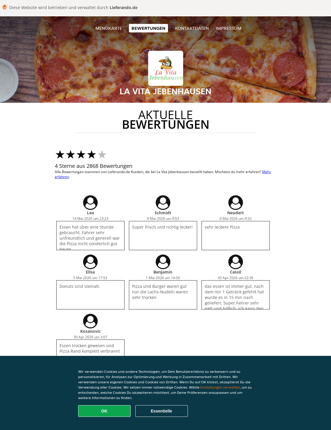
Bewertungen (148, 28)
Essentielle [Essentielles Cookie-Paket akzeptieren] (161, 411)
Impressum (228, 28)
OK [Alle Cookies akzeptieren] (104, 411)
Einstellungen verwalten (220, 387)
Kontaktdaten (192, 28)
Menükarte (108, 28)
